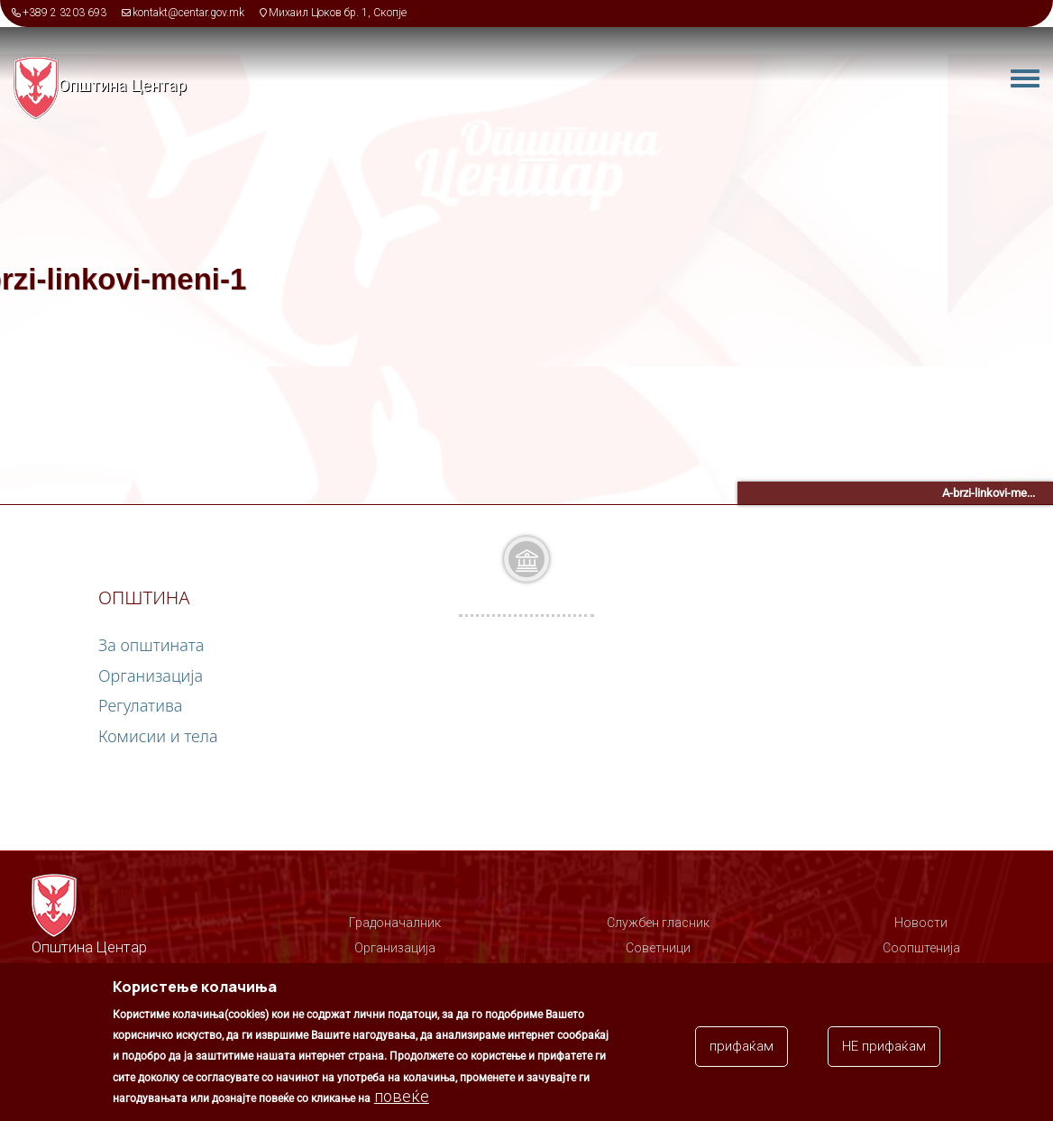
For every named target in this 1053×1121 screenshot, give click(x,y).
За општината (151, 645)
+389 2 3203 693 (64, 12)
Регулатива (140, 705)
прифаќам (742, 1050)
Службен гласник (658, 922)
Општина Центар (123, 85)
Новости (921, 922)
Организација (150, 675)
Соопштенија (921, 948)
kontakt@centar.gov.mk (188, 12)
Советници (658, 948)
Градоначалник (395, 922)
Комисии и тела (158, 736)
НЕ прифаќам (884, 1050)
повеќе (401, 1099)
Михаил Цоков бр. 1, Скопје (338, 12)
